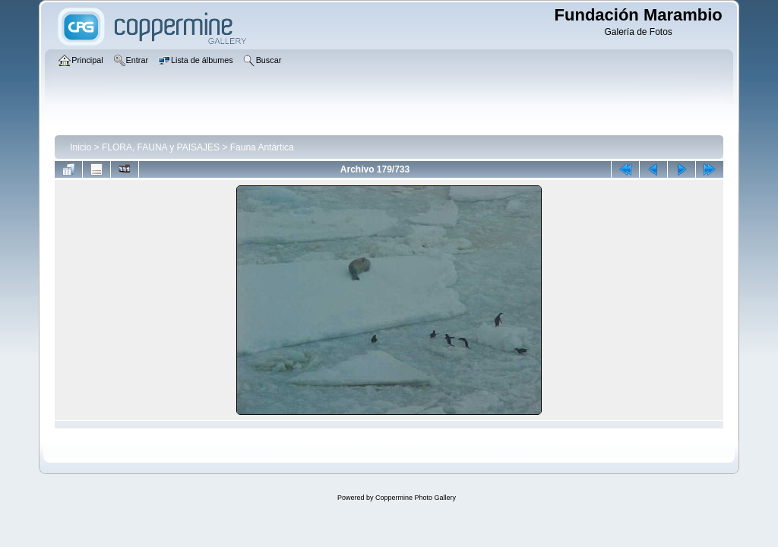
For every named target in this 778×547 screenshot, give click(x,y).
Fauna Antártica (262, 147)
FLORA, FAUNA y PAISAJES (161, 147)
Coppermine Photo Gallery (415, 497)
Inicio (80, 147)
